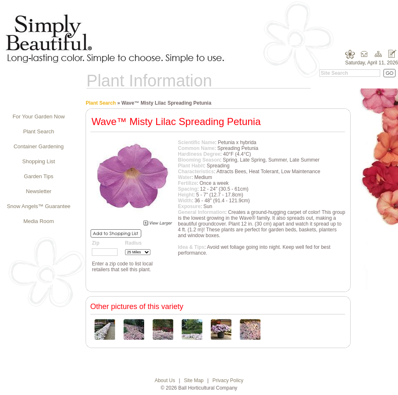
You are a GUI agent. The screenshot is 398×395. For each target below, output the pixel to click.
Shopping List (38, 161)
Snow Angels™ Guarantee (38, 206)
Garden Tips (39, 176)
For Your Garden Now (38, 116)
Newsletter (38, 191)
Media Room (38, 221)
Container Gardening (39, 146)
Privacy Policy (227, 380)
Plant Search (38, 131)
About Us (165, 380)
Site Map (194, 380)
